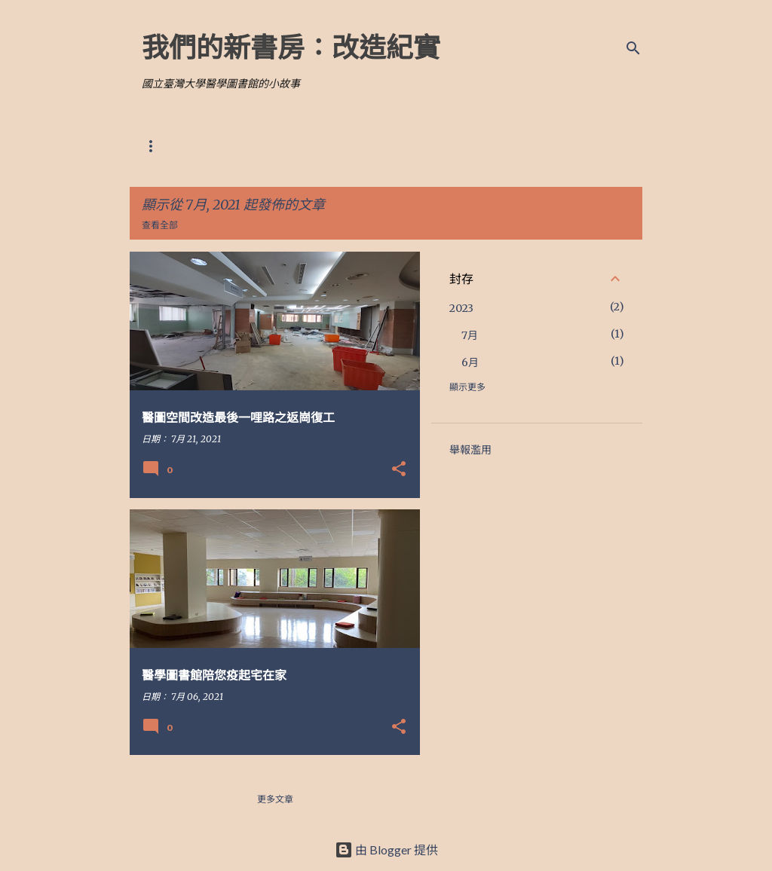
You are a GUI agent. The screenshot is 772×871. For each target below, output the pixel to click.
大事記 (354, 145)
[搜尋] (633, 48)
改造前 (224, 145)
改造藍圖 (160, 145)
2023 (461, 308)
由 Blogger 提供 (386, 849)
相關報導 (289, 145)
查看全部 (160, 225)
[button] (399, 470)
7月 (469, 335)
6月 (470, 362)
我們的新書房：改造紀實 (291, 46)
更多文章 (275, 799)
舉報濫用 (470, 450)
